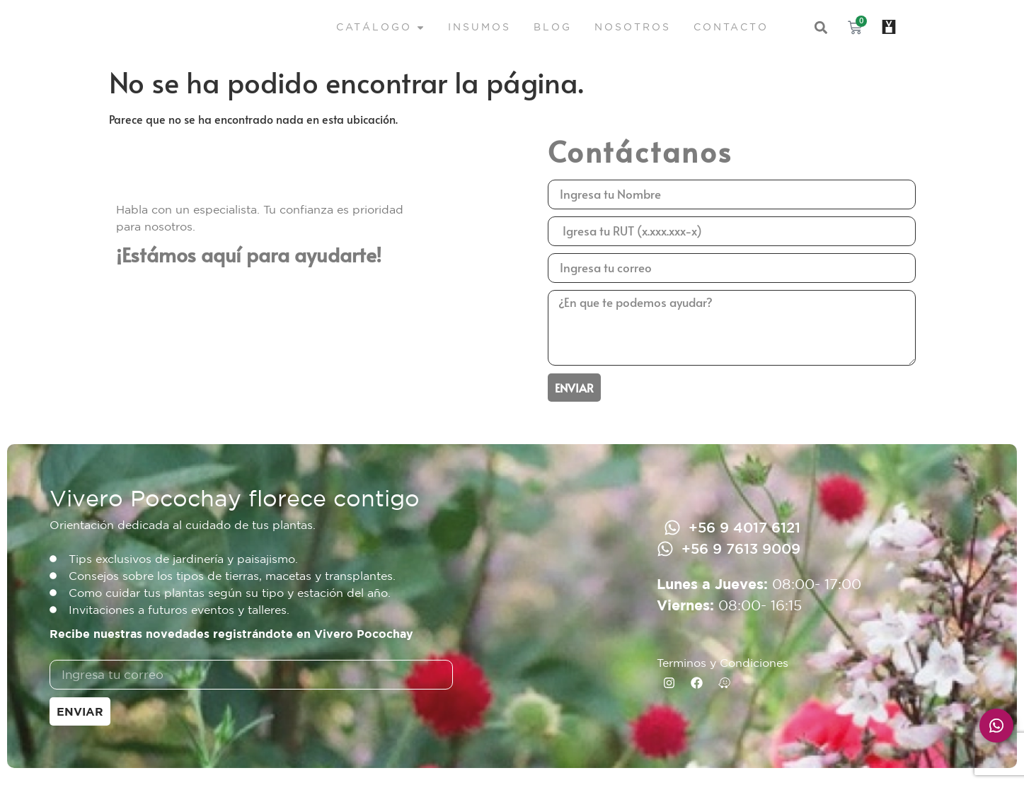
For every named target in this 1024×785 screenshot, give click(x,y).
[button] (821, 28)
